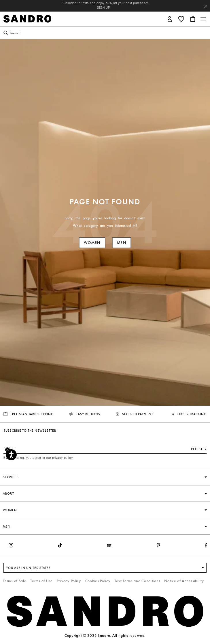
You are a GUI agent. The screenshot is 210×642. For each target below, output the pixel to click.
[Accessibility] (11, 454)
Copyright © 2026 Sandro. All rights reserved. (105, 635)
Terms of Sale (14, 581)
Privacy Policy (69, 581)
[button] (170, 18)
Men (121, 242)
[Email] (105, 448)
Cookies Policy (98, 581)
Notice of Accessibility (184, 581)
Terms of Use (41, 581)
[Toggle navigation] (203, 19)
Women (92, 242)
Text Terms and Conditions (137, 581)
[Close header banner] (205, 6)
